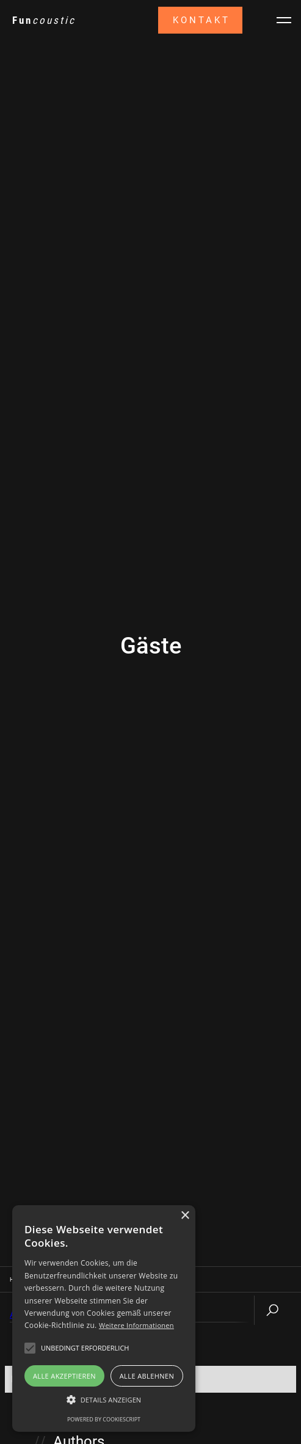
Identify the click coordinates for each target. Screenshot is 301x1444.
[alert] (103, 1318)
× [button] (184, 1215)
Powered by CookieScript (103, 1419)
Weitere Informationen (136, 1325)
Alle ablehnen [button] (147, 1375)
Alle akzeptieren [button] (64, 1375)
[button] (103, 1400)
